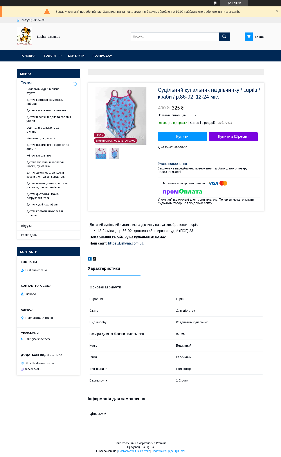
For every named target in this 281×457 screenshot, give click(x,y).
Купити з (233, 137)
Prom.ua (161, 443)
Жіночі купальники (39, 155)
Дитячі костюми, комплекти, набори (45, 101)
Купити (182, 137)
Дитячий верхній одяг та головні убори (49, 118)
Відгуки (26, 226)
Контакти (76, 55)
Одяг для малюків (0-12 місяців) (43, 129)
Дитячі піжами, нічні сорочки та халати (48, 146)
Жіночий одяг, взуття (41, 138)
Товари (49, 55)
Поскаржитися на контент (134, 451)
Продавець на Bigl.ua (140, 447)
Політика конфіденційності (168, 451)
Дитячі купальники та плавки (46, 110)
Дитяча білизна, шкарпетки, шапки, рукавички (45, 164)
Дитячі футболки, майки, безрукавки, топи (43, 196)
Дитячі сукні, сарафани (42, 204)
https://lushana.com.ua (125, 243)
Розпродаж (102, 55)
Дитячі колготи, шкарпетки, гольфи (45, 213)
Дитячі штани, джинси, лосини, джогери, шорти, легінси (47, 185)
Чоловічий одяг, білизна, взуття (43, 91)
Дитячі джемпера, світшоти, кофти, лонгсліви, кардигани (46, 174)
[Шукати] (224, 36)
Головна (28, 55)
